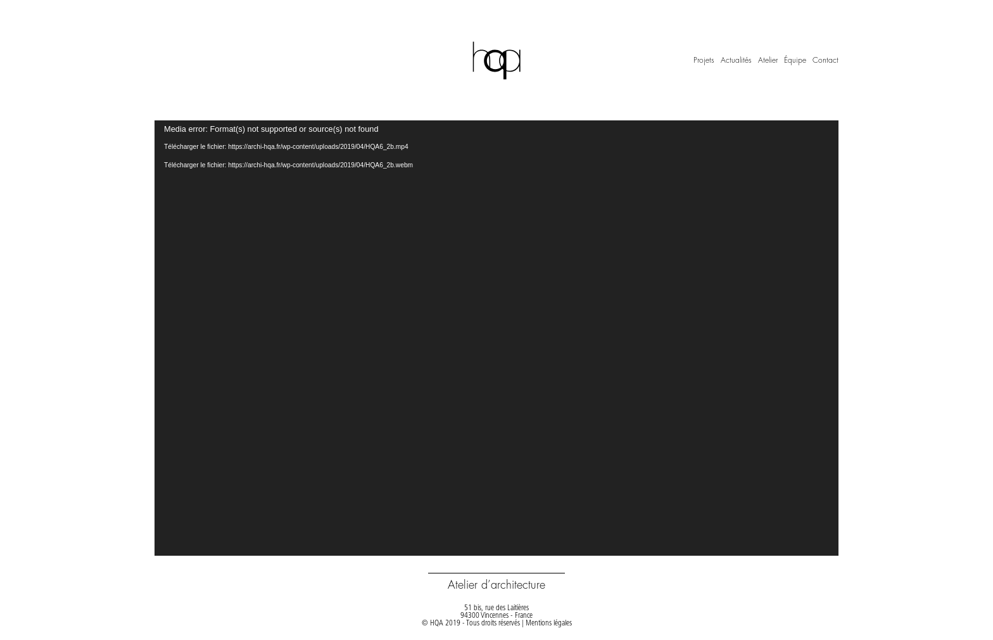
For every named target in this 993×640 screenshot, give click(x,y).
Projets (703, 60)
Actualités (736, 60)
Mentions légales (549, 623)
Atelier (768, 60)
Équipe (795, 60)
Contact (825, 60)
